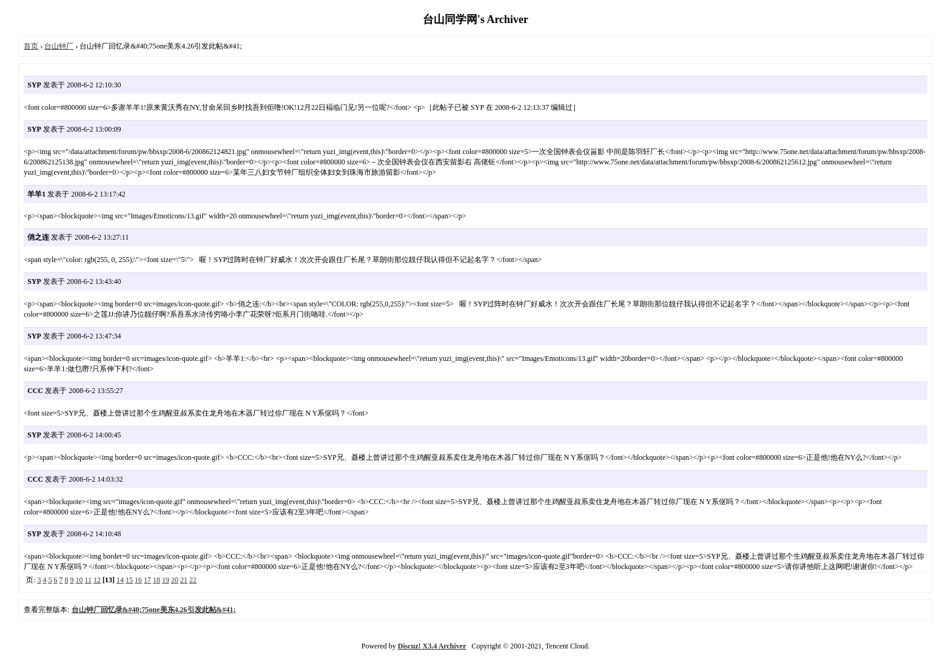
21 (183, 580)
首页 (31, 46)
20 (174, 580)
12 (97, 580)
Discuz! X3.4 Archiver (432, 646)
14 (120, 580)
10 (79, 580)
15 (129, 580)
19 (165, 580)
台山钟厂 (58, 46)
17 (147, 580)
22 (193, 580)
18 (156, 580)
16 (138, 580)
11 (88, 580)
